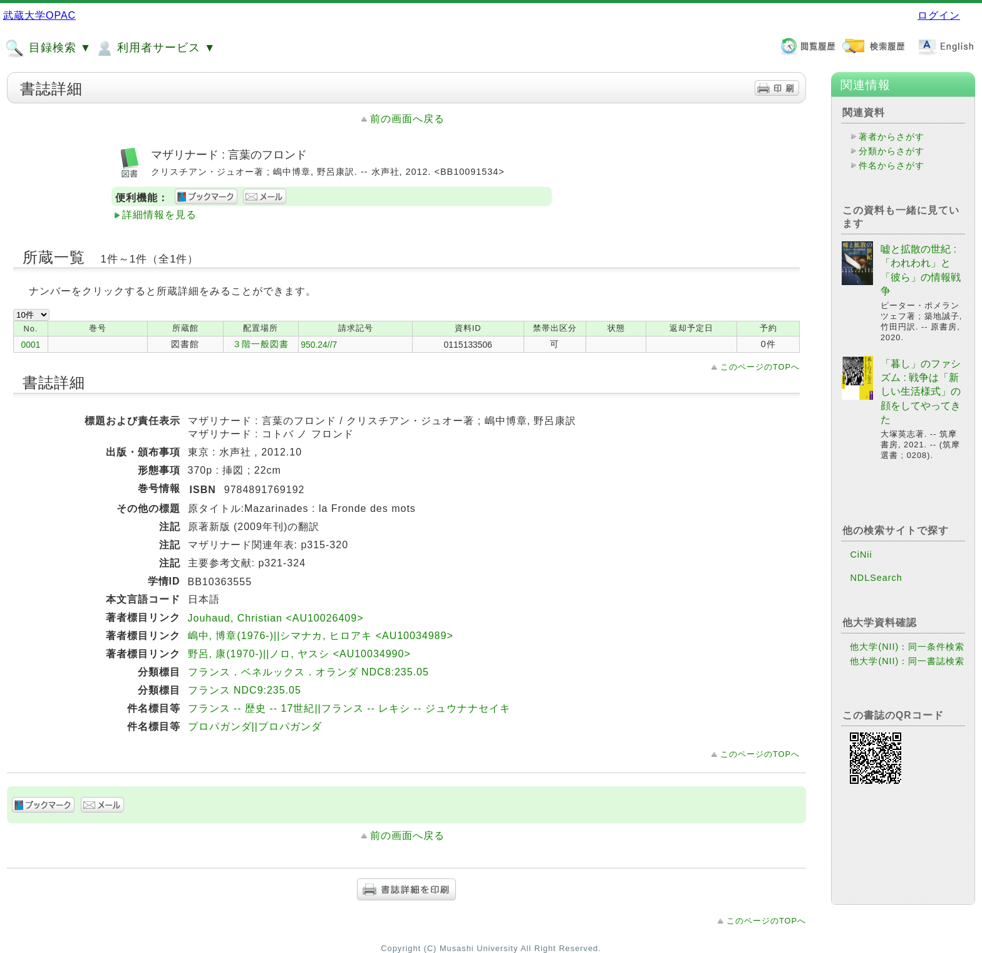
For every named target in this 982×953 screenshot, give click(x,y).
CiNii (861, 554)
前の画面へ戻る (407, 118)
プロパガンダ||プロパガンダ (255, 726)
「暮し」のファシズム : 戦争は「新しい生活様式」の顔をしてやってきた (921, 391)
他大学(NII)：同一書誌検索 (907, 661)
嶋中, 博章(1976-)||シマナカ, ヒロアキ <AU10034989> (320, 635)
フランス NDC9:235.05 (244, 690)
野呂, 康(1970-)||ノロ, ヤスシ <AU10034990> (299, 653)
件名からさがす (891, 165)
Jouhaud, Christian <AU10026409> (276, 618)
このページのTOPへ (760, 367)
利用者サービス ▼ (155, 48)
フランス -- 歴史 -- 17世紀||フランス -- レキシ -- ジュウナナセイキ (349, 708)
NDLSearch (876, 578)
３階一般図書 (260, 344)
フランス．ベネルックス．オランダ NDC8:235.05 (308, 672)
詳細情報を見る (159, 214)
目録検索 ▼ (48, 48)
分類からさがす (891, 151)
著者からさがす (891, 137)
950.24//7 (319, 345)
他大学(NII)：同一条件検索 (907, 647)
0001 (31, 345)
